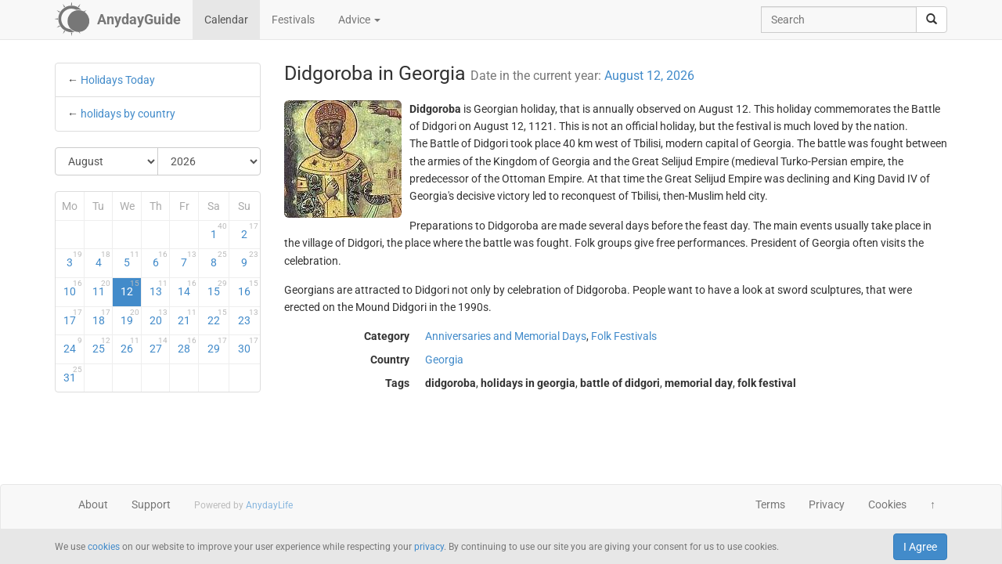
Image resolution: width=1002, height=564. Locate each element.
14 (187, 288)
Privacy (827, 504)
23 (248, 317)
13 (159, 288)
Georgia (444, 359)
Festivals (293, 19)
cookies (104, 546)
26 (130, 345)
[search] (931, 19)
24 (72, 345)
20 (159, 317)
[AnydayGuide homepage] (118, 19)
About (93, 504)
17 (72, 317)
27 (159, 345)
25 (101, 345)
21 (187, 317)
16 (248, 288)
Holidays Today (118, 80)
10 (72, 288)
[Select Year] (209, 161)
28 (187, 345)
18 (101, 317)
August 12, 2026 (649, 75)
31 (72, 374)
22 (217, 317)
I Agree (920, 546)
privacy (429, 546)
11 (101, 288)
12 (130, 288)
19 (130, 317)
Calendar (226, 19)
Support (151, 504)
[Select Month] (107, 161)
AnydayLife (269, 505)
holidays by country (128, 113)
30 (248, 345)
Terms (770, 504)
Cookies (887, 504)
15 (217, 288)
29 (217, 345)
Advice (359, 19)
